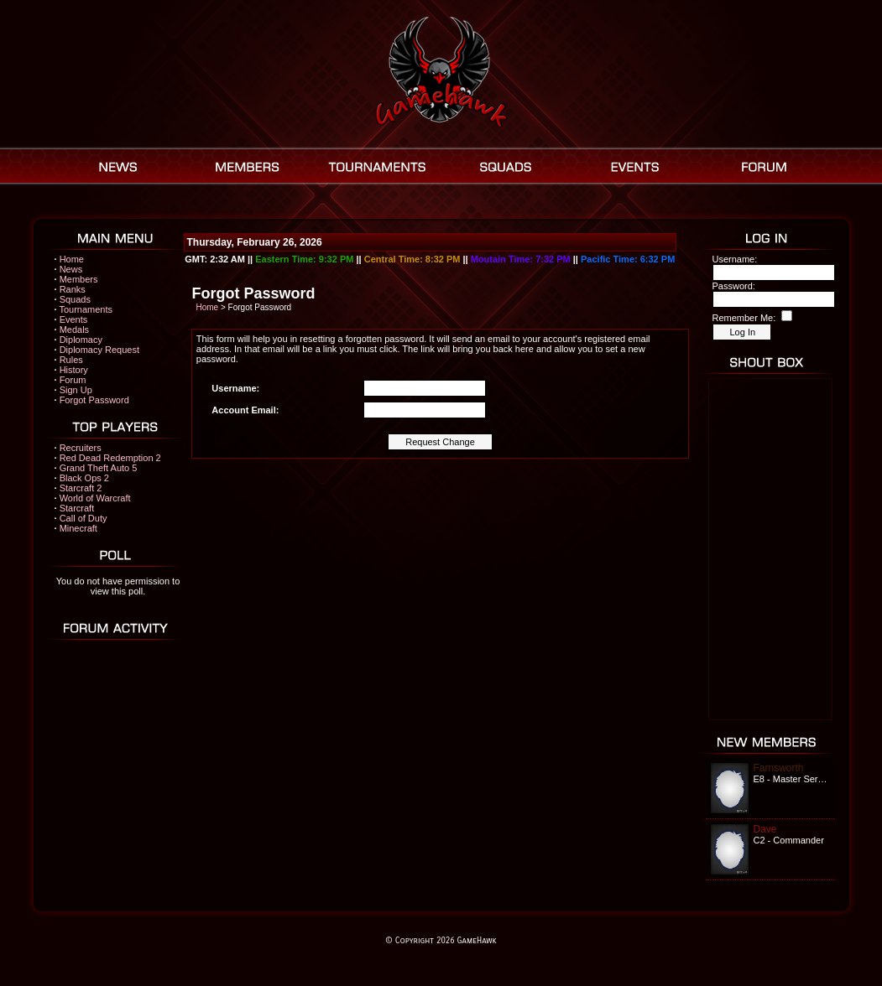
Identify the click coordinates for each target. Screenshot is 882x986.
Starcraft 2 (81, 488)
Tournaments (85, 309)
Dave (765, 829)
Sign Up (76, 390)
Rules (71, 360)
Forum (73, 380)
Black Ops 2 (84, 478)
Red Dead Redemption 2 (110, 458)
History (74, 370)
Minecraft (78, 528)
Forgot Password (94, 400)
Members (79, 279)
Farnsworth (779, 768)
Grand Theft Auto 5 (99, 468)
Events (74, 319)
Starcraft (77, 508)
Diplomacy (81, 340)
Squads (75, 299)
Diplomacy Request (99, 350)
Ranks (73, 289)
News (71, 269)
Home (72, 259)
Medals (74, 329)
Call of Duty (83, 518)
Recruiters (81, 448)
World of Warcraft (95, 498)
